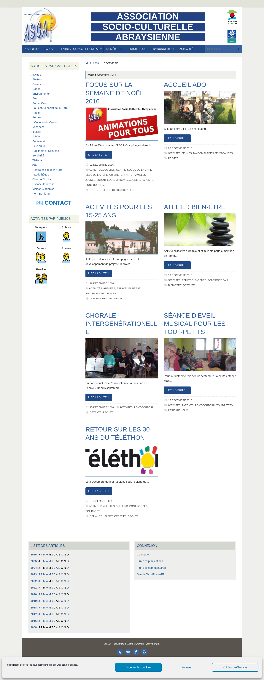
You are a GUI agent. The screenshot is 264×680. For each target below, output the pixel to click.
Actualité (36, 131)
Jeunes (90, 179)
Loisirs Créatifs (122, 190)
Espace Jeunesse (129, 288)
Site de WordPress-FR (151, 574)
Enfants (126, 174)
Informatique (95, 293)
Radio (36, 112)
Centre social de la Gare (134, 169)
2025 (34, 561)
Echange (96, 516)
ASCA (36, 136)
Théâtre (37, 160)
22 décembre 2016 (102, 164)
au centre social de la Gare (51, 107)
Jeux (106, 190)
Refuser (187, 667)
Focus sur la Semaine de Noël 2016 (114, 93)
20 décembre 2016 (180, 148)
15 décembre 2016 (102, 407)
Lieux (34, 165)
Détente (95, 190)
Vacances (226, 153)
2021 (34, 587)
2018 (34, 607)
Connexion (143, 554)
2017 (34, 614)
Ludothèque (105, 179)
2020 (34, 594)
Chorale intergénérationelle (121, 323)
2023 (34, 574)
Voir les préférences (235, 667)
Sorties (36, 117)
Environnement (41, 93)
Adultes (109, 169)
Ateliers (109, 288)
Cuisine (114, 174)
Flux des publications (150, 561)
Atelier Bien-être (194, 206)
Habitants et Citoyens (45, 150)
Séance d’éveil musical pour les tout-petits (194, 323)
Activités (95, 169)
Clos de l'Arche (96, 174)
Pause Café (39, 103)
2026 (34, 554)
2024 (34, 567)
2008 (34, 627)
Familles (140, 174)
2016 (96, 63)
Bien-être (175, 285)
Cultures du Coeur (45, 122)
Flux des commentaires (151, 567)
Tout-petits (224, 405)
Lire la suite (99, 154)
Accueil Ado (185, 84)
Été (34, 98)
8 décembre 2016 (101, 501)
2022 (34, 581)
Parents (147, 179)
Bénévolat (38, 141)
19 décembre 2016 (102, 283)
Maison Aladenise (128, 179)
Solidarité (92, 511)
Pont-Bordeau (95, 185)
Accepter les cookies (138, 667)
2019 (34, 600)
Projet (173, 158)
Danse (36, 88)
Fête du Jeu (39, 146)
